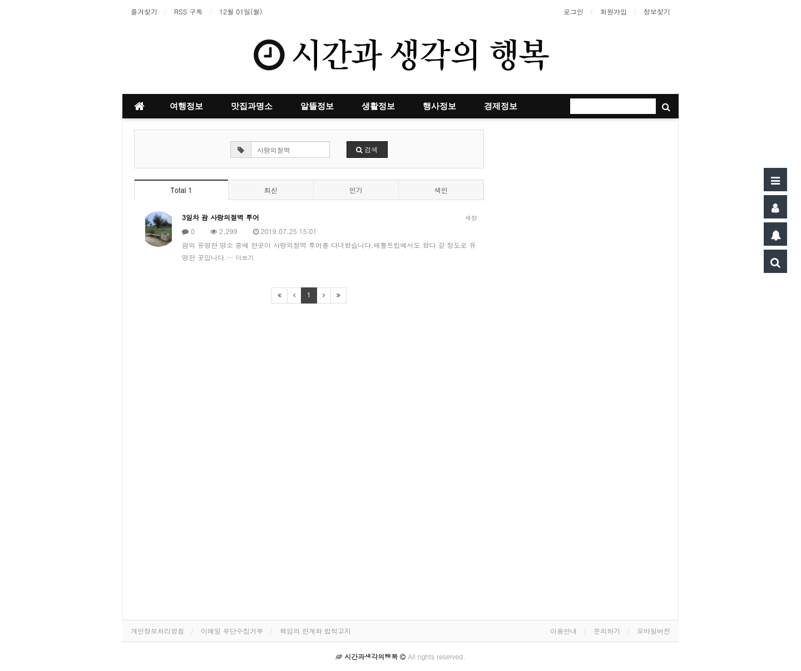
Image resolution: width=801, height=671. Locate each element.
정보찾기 (657, 11)
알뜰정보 (317, 106)
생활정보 (378, 106)
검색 (367, 149)
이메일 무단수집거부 (232, 630)
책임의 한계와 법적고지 (315, 630)
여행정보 (186, 106)
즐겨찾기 (144, 11)
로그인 (573, 11)
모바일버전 (653, 630)
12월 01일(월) (240, 11)
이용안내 (563, 630)
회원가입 (613, 11)
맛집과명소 (252, 106)
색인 (441, 190)
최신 (271, 190)
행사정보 (439, 106)
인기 (356, 190)
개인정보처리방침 (157, 630)
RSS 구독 (188, 11)
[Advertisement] (584, 332)
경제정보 (500, 106)
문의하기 (607, 630)
